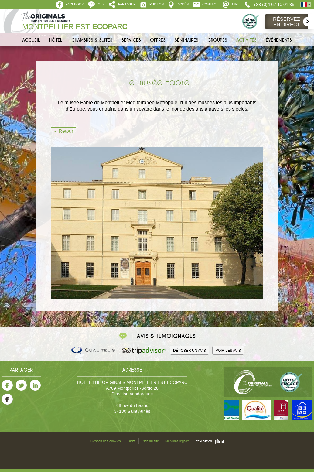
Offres (158, 40)
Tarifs (131, 441)
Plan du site (150, 441)
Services (131, 40)
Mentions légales (177, 441)
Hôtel (55, 40)
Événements (279, 40)
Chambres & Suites (91, 40)
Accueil (31, 40)
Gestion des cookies (105, 441)
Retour (66, 131)
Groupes (217, 40)
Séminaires (186, 40)
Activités (246, 40)
